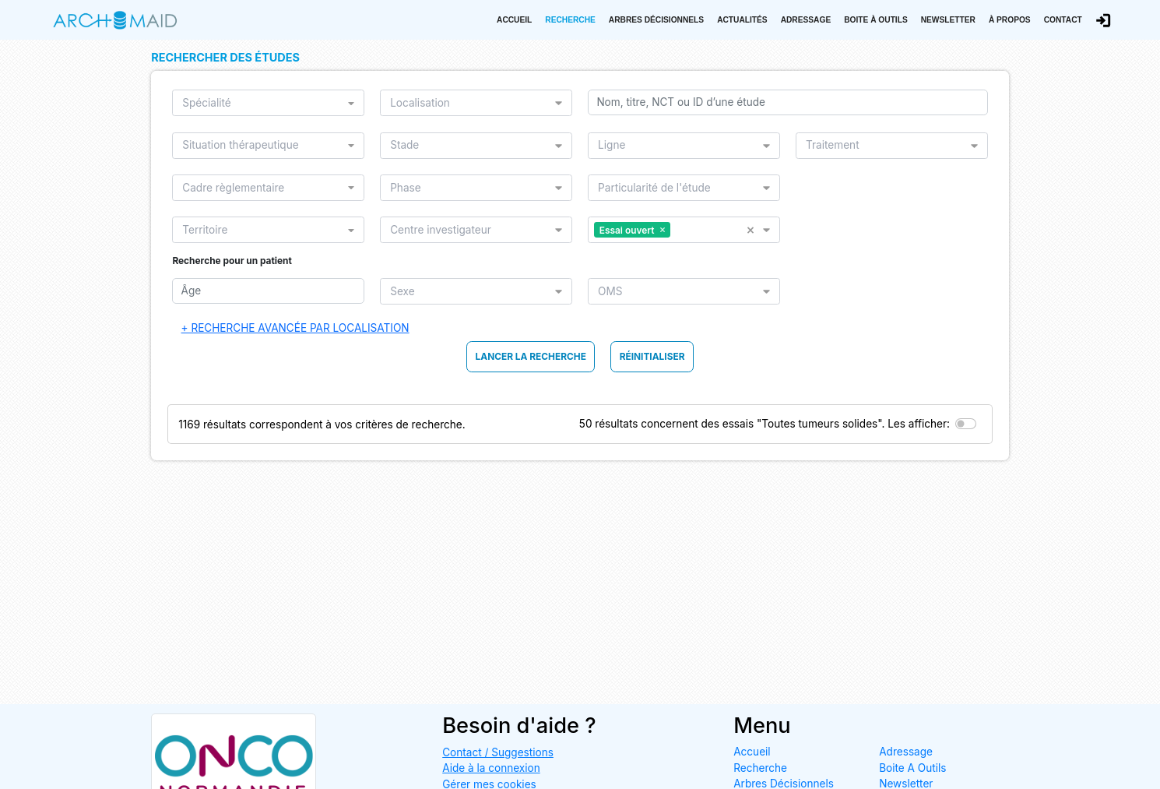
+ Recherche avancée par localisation (295, 328)
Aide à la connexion (491, 768)
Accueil (514, 20)
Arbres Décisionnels (656, 20)
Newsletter (948, 20)
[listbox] (263, 103)
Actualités (742, 20)
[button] (755, 230)
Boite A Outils (912, 768)
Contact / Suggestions (498, 752)
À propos (1010, 20)
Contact (1063, 20)
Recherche (570, 20)
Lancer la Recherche (531, 356)
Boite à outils (876, 20)
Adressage (806, 20)
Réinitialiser (652, 356)
